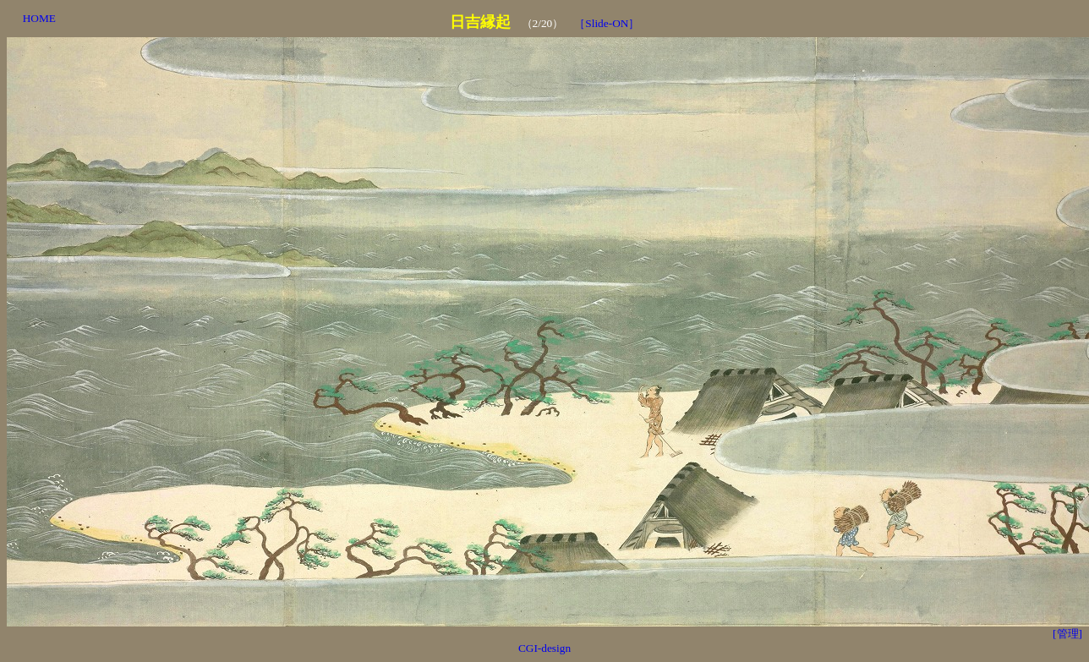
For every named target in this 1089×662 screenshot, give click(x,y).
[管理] (1067, 633)
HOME (39, 18)
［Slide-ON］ (606, 23)
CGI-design (544, 648)
